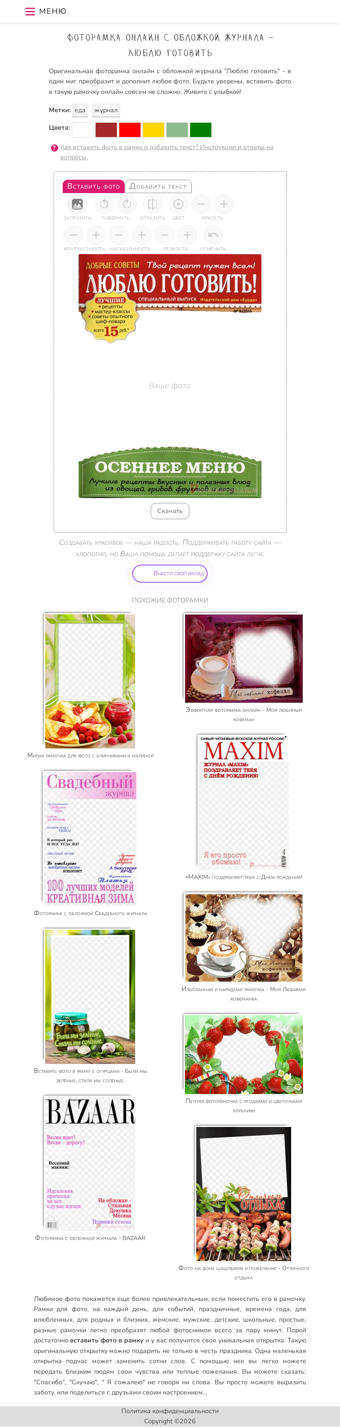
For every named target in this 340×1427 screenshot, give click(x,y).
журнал (106, 110)
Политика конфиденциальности (170, 1411)
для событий (173, 1309)
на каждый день (120, 1309)
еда (80, 110)
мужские (196, 1319)
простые (292, 1319)
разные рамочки (60, 1330)
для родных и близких (112, 1319)
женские (165, 1319)
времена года (268, 1309)
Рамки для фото (60, 1309)
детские (227, 1319)
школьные (259, 1319)
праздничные (219, 1309)
